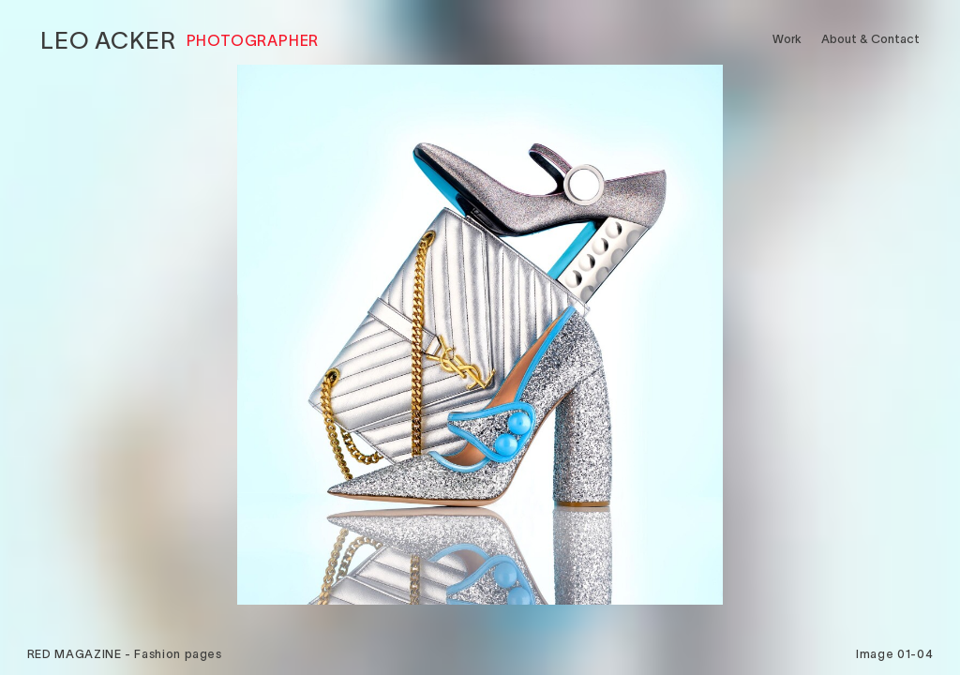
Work (787, 39)
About (870, 39)
